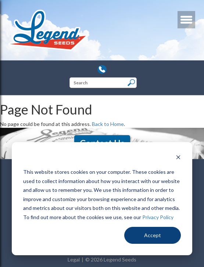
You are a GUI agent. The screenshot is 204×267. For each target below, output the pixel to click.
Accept (152, 235)
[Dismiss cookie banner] (178, 158)
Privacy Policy (157, 217)
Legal (74, 259)
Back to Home (108, 124)
